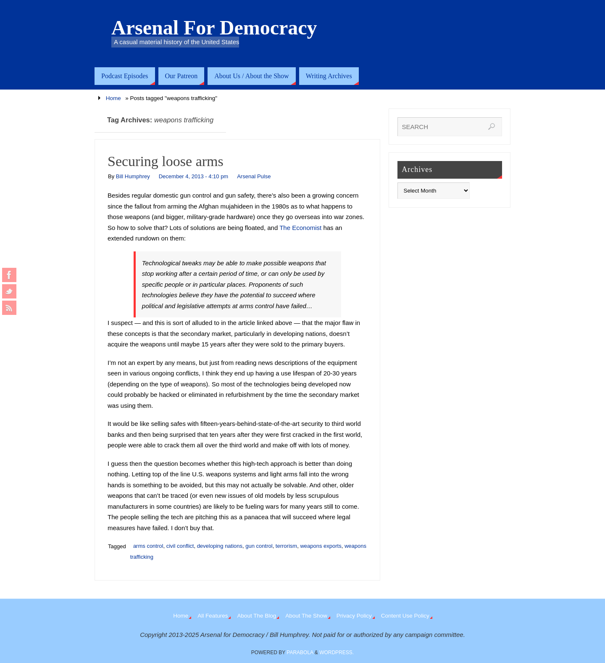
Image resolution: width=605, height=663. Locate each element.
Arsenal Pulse (254, 176)
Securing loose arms (166, 161)
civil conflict (180, 546)
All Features (212, 616)
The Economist (300, 227)
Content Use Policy (405, 616)
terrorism (286, 546)
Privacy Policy (354, 616)
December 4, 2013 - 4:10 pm (193, 176)
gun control (258, 546)
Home (113, 98)
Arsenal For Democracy (214, 27)
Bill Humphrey (133, 176)
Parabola (300, 652)
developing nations (219, 546)
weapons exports (320, 546)
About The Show (306, 616)
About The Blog (256, 616)
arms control (148, 546)
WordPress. (336, 652)
